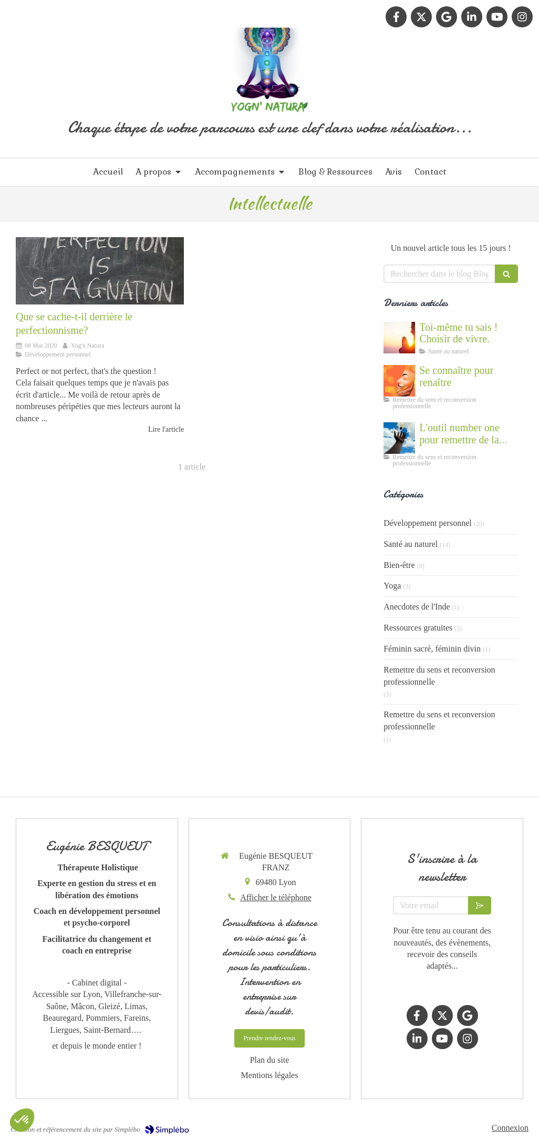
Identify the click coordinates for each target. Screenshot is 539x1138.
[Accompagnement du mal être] (399, 438)
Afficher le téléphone (276, 897)
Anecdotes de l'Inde (416, 606)
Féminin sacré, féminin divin (432, 648)
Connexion (510, 1127)
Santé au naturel (410, 544)
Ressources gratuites (417, 627)
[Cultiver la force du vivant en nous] (399, 337)
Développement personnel (427, 523)
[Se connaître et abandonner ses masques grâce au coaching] (399, 381)
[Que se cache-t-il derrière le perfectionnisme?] (100, 270)
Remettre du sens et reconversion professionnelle (439, 675)
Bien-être (399, 565)
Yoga (392, 585)
